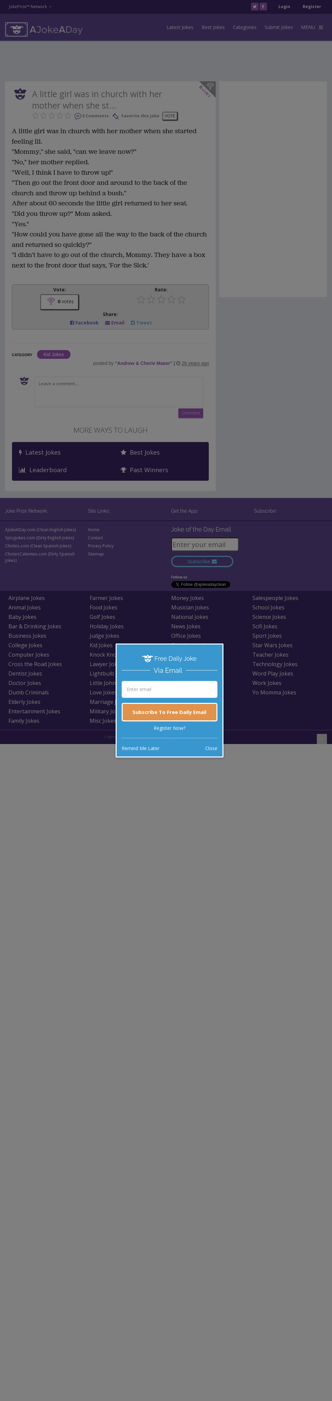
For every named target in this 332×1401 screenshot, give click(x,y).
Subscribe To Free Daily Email (169, 712)
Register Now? (169, 728)
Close (211, 748)
